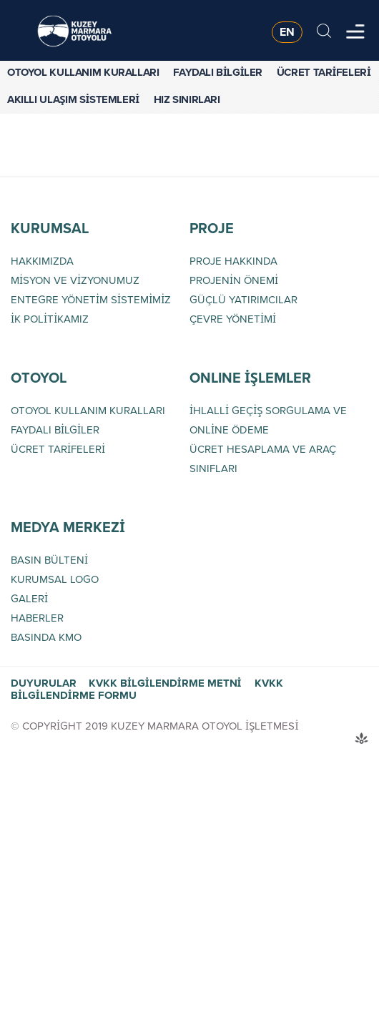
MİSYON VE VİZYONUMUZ (75, 280)
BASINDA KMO (46, 637)
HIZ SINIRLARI (187, 99)
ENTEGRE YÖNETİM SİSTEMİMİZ (91, 300)
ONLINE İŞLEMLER (250, 377)
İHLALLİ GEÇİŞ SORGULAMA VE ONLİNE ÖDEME (269, 420)
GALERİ (29, 599)
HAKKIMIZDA (42, 261)
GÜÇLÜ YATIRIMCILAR (243, 300)
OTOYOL (39, 377)
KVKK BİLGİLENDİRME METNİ (165, 683)
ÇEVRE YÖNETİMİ (233, 319)
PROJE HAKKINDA (233, 261)
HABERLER (37, 618)
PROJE (212, 228)
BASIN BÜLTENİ (49, 560)
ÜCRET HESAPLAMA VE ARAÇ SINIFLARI (263, 458)
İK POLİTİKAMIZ (50, 319)
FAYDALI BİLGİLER (217, 72)
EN (287, 32)
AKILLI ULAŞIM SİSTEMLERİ (73, 99)
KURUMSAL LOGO (55, 579)
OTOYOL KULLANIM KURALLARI (83, 72)
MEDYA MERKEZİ (68, 527)
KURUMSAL (50, 228)
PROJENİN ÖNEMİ (234, 280)
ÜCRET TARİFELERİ (324, 72)
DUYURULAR (44, 683)
